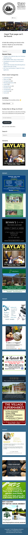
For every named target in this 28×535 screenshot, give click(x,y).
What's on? (6, 79)
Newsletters (6, 87)
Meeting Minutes (7, 86)
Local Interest (6, 77)
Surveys (5, 93)
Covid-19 (5, 84)
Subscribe (7, 122)
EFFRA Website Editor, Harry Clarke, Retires (13, 59)
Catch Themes (18, 532)
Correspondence (7, 89)
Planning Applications (8, 82)
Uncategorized (6, 81)
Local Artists (6, 91)
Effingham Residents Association (21, 5)
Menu (14, 18)
